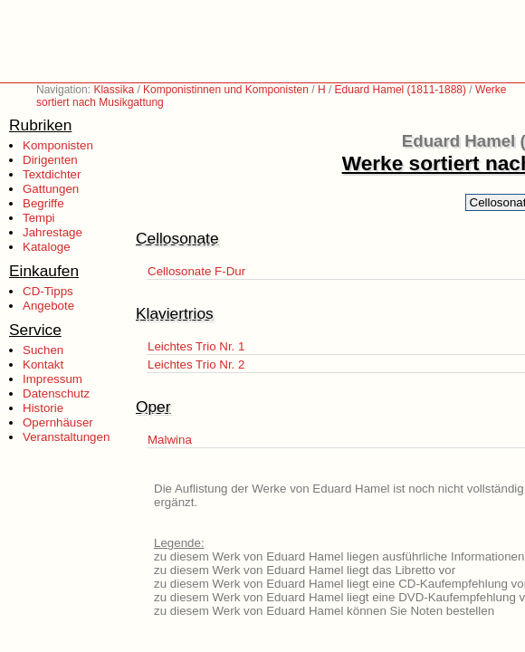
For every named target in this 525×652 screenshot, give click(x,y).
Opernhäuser (58, 422)
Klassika (113, 89)
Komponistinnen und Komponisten (226, 89)
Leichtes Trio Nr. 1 (196, 346)
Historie (43, 408)
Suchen (43, 350)
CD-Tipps (48, 291)
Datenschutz (56, 393)
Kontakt (43, 364)
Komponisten (58, 145)
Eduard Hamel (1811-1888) (400, 89)
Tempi (39, 218)
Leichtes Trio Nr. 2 (196, 364)
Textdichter (52, 174)
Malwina (170, 439)
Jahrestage (52, 232)
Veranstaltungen (66, 437)
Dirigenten (50, 160)
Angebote (48, 305)
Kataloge (47, 247)
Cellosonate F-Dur (196, 271)
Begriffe (43, 203)
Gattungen (51, 189)
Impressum (52, 379)
